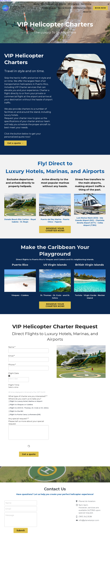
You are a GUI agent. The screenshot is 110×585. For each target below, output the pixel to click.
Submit (21, 531)
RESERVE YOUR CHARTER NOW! (55, 229)
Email (8, 510)
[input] (28, 351)
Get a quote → (13, 144)
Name (8, 504)
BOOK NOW (100, 8)
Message (9, 516)
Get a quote (29, 455)
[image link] (90, 204)
